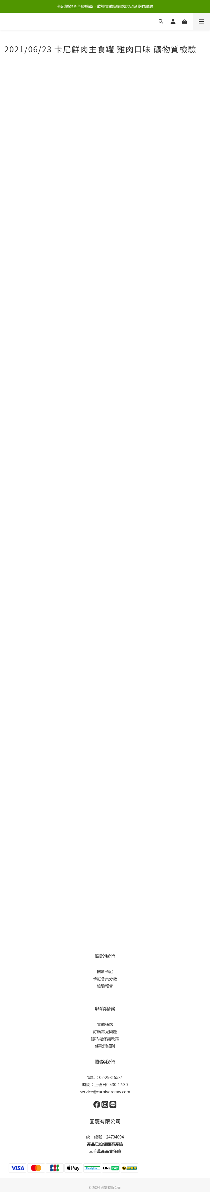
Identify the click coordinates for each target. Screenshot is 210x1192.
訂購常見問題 (105, 1031)
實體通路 (105, 1024)
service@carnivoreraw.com (105, 1091)
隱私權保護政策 (105, 1038)
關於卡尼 (105, 971)
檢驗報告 (105, 986)
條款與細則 (105, 1046)
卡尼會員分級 (105, 978)
